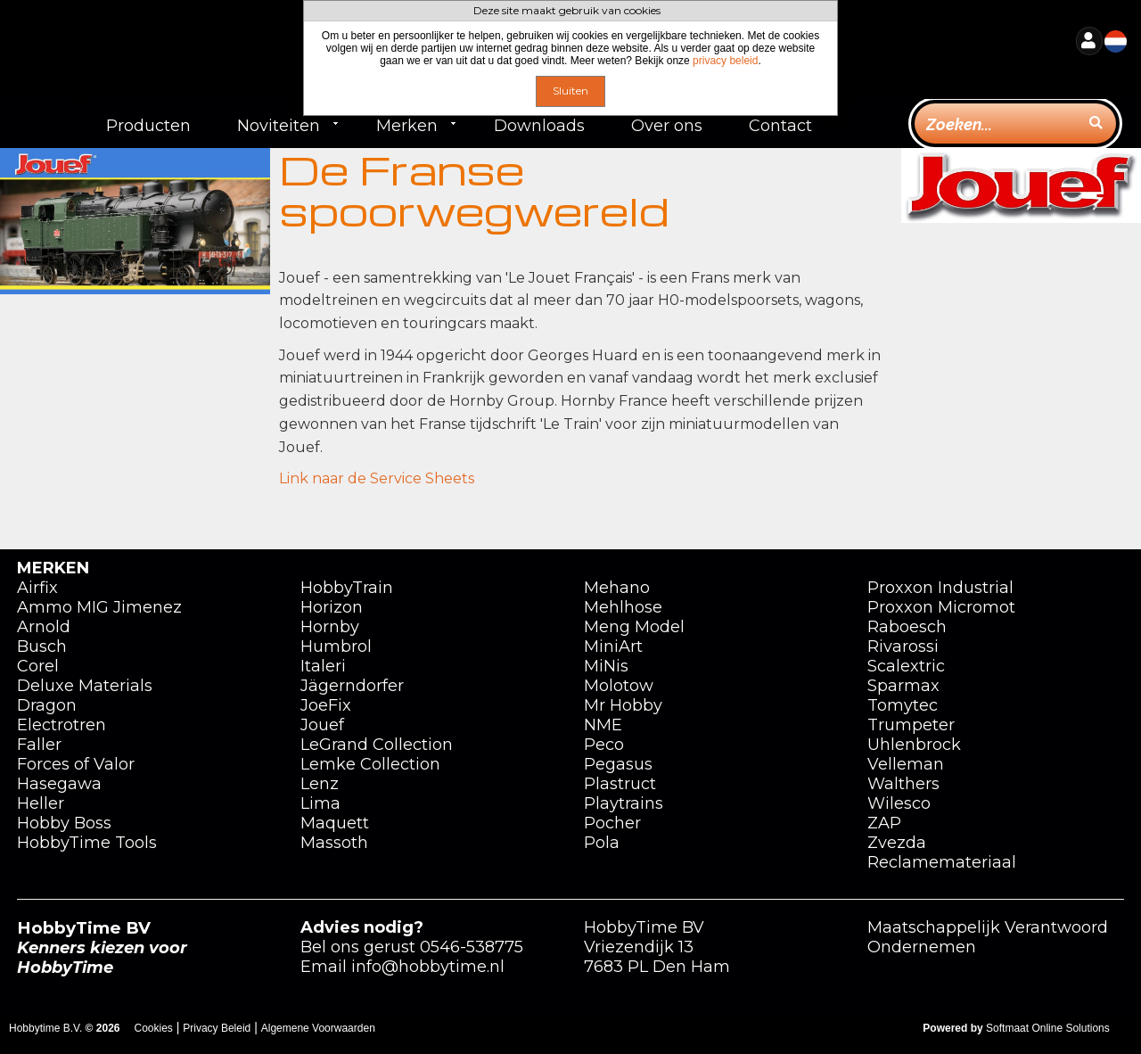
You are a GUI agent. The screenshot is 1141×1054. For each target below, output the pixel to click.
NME (603, 725)
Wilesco (899, 803)
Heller (40, 803)
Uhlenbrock (914, 744)
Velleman (905, 764)
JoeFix (325, 705)
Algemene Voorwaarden (318, 1028)
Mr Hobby (623, 705)
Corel (38, 666)
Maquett (334, 823)
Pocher (612, 823)
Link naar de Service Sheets (376, 478)
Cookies (153, 1028)
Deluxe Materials (84, 686)
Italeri (323, 666)
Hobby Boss (64, 823)
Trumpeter (911, 725)
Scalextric (906, 666)
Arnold (43, 627)
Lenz (319, 784)
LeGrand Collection (376, 744)
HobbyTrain (346, 587)
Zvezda (896, 842)
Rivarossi (903, 646)
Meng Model (634, 627)
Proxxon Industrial (940, 587)
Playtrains (623, 803)
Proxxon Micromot (941, 607)
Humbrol (336, 646)
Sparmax (903, 686)
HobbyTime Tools (87, 842)
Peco (604, 744)
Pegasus (618, 764)
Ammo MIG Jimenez (99, 607)
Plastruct (620, 784)
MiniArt (613, 646)
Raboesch (907, 627)
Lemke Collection (370, 764)
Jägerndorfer (352, 686)
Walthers (903, 784)
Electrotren (61, 725)
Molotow (618, 686)
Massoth (334, 842)
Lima (320, 803)
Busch (42, 646)
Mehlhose (623, 607)
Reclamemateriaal (941, 862)
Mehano (617, 587)
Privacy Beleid (216, 1028)
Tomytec (902, 705)
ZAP (884, 823)
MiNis (606, 666)
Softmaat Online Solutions (1048, 1028)
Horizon (331, 607)
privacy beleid (725, 60)
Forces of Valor (76, 764)
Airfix (37, 587)
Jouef (322, 725)
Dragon (47, 705)
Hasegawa (59, 784)
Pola (602, 842)
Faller (39, 744)
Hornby (329, 627)
